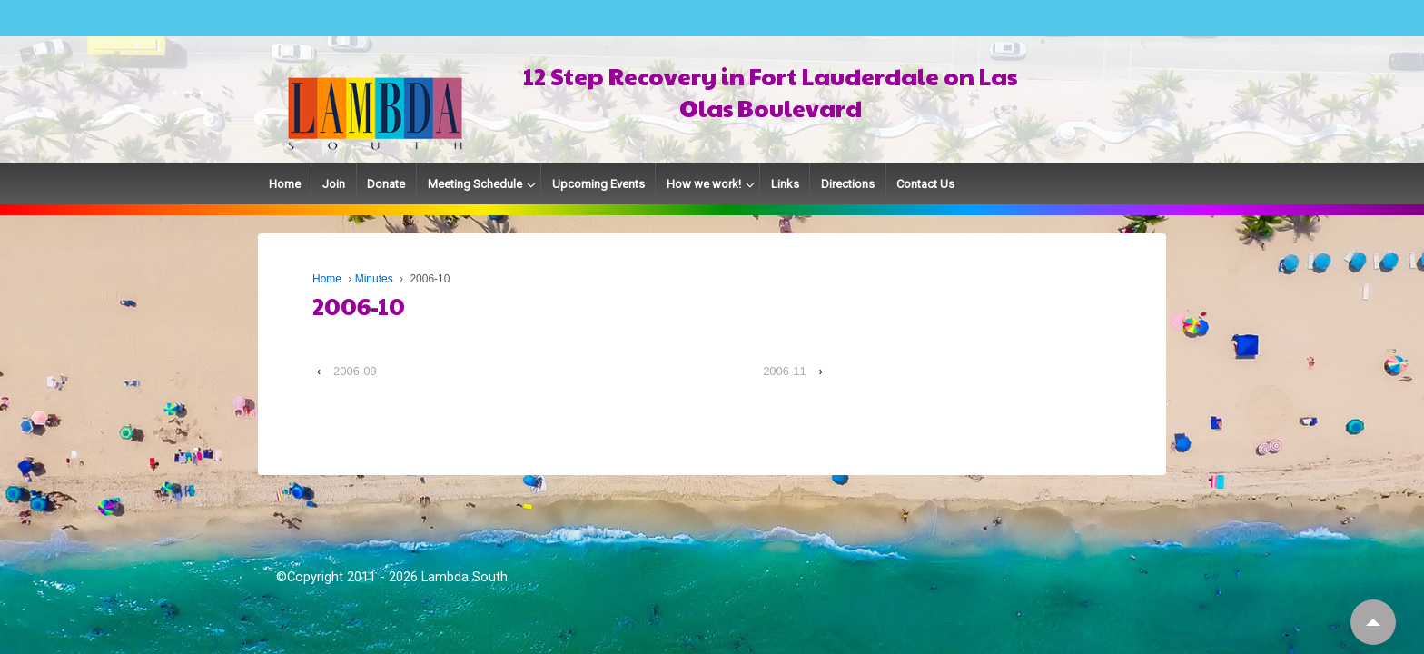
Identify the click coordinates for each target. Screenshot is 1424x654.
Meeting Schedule (475, 184)
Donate (386, 184)
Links (785, 184)
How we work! (704, 184)
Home (285, 184)
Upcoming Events (598, 184)
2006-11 (784, 371)
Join (333, 184)
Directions (848, 184)
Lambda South (464, 577)
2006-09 (355, 371)
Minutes (374, 278)
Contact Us (925, 184)
